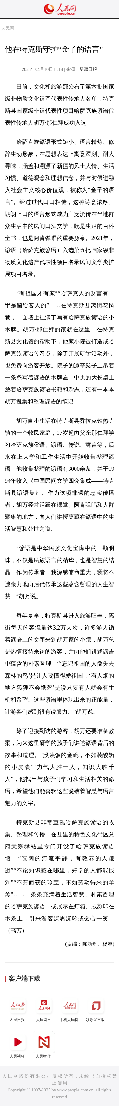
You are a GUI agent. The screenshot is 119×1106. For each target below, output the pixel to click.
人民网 (7, 28)
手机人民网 (70, 1008)
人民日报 (18, 1008)
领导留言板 (96, 1008)
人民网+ (44, 1008)
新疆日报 (88, 69)
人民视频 (18, 1045)
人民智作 (44, 1045)
